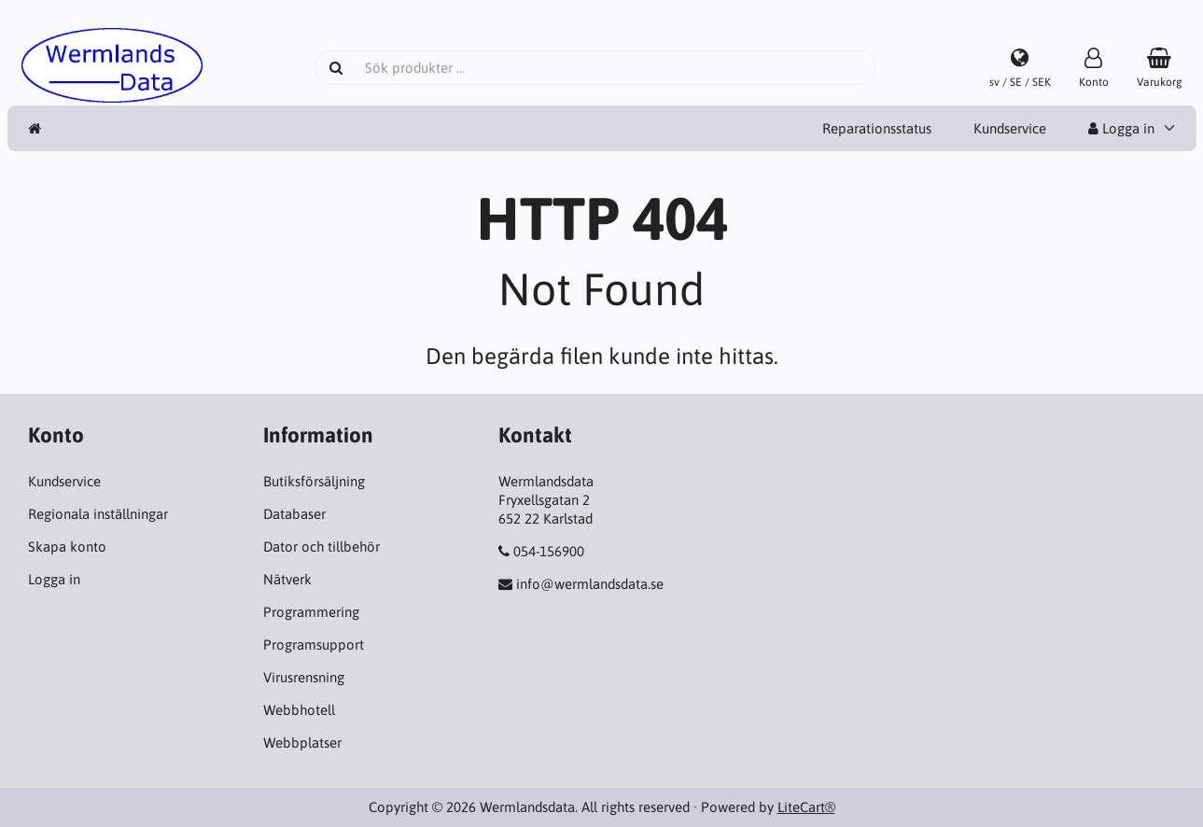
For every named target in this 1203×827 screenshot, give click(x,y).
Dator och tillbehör (321, 546)
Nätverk (287, 579)
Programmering (311, 612)
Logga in (1121, 128)
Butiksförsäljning (314, 481)
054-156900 (548, 551)
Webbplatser (302, 742)
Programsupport (313, 644)
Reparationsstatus (876, 128)
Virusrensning (303, 677)
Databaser (294, 514)
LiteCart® (806, 807)
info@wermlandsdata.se (590, 584)
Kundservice (1009, 128)
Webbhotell (299, 710)
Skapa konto (67, 546)
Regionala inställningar (98, 514)
